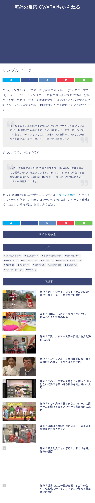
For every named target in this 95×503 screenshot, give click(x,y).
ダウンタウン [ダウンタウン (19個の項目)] (30, 260)
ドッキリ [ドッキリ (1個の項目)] (47, 260)
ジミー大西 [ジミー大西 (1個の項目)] (11, 260)
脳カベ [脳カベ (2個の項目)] (32, 270)
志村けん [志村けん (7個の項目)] (24, 265)
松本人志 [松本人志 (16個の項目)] (55, 265)
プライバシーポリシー (41, 495)
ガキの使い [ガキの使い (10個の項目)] (73, 256)
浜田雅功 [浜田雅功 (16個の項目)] (72, 265)
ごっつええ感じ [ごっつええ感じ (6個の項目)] (13, 256)
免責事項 (59, 495)
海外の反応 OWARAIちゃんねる (47, 7)
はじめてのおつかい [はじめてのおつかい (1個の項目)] (53, 256)
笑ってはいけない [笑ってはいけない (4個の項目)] (14, 270)
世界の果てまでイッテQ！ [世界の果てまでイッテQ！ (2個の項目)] (69, 260)
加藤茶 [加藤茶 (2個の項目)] (10, 265)
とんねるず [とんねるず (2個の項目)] (32, 256)
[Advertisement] (47, 38)
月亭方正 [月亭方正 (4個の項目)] (40, 265)
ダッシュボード (69, 194)
